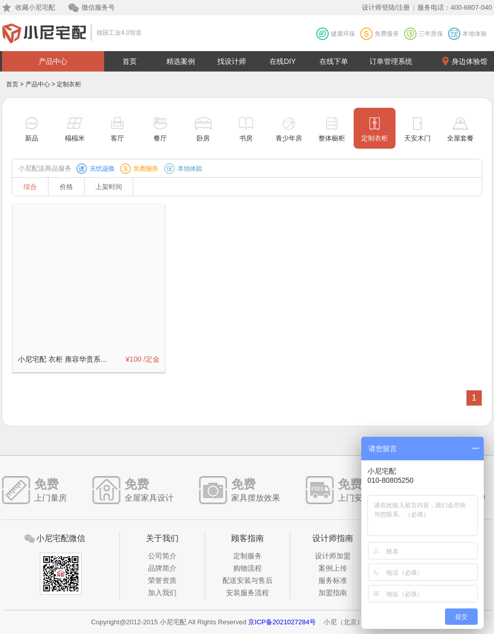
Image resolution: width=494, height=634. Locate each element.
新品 (31, 138)
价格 (66, 187)
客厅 (117, 138)
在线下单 (333, 61)
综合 (30, 187)
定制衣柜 (374, 138)
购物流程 (247, 568)
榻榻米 (75, 138)
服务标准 (332, 580)
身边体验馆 (469, 61)
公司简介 (162, 556)
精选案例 (180, 61)
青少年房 (289, 138)
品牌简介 (162, 568)
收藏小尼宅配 (35, 7)
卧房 (203, 138)
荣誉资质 (162, 580)
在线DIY (282, 61)
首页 (129, 61)
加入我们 (162, 593)
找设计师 (231, 61)
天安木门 (417, 138)
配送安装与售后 (248, 580)
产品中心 (53, 61)
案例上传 (332, 568)
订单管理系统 (390, 61)
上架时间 (108, 187)
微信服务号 (98, 7)
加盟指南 (332, 593)
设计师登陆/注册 (386, 7)
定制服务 (247, 556)
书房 (246, 138)
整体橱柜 (331, 138)
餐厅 (160, 138)
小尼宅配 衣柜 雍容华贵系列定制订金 (66, 359)
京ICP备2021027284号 (282, 622)
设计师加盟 (333, 556)
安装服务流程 (247, 593)
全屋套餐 (460, 138)
